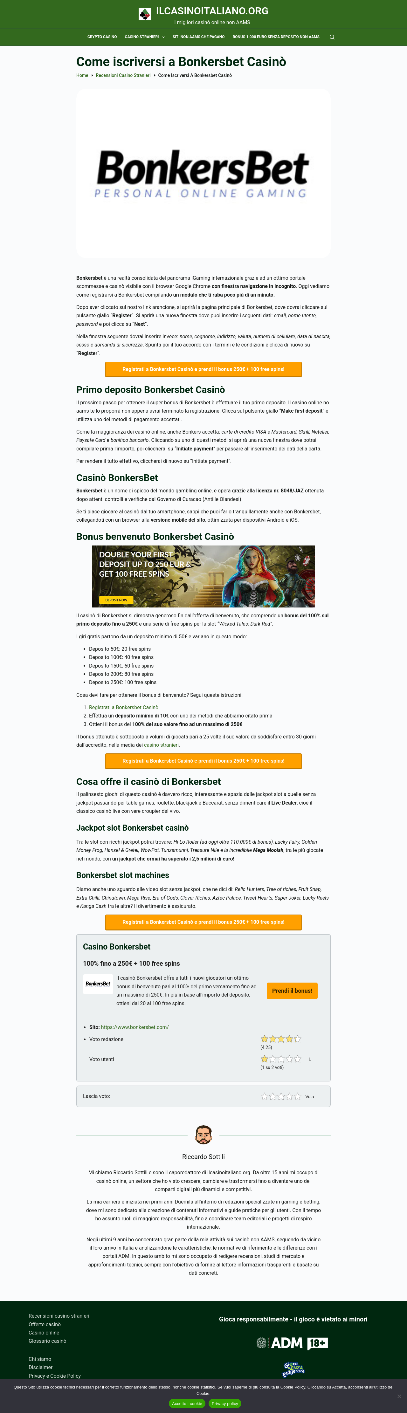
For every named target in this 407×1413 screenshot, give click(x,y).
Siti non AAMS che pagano (199, 37)
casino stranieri (161, 745)
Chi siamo (40, 1359)
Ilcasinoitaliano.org (212, 11)
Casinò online (44, 1333)
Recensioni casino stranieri (59, 1316)
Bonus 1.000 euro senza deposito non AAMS (276, 37)
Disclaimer (40, 1367)
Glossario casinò (47, 1341)
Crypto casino (102, 37)
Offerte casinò (45, 1324)
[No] (399, 1396)
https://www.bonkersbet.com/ (135, 1027)
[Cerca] (332, 37)
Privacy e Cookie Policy (55, 1376)
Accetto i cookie (187, 1403)
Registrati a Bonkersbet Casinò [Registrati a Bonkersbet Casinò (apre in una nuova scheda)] (123, 707)
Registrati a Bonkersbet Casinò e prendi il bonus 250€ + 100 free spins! (203, 369)
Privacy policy (225, 1403)
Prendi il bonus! (292, 990)
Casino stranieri (146, 37)
